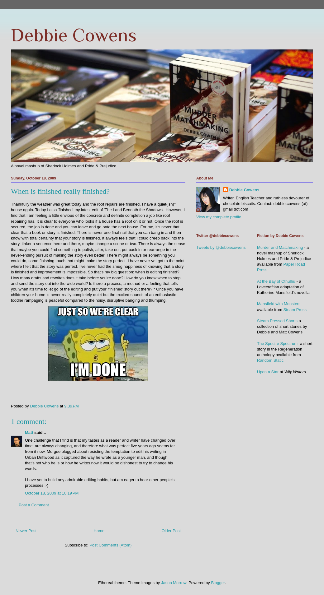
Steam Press (295, 309)
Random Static (270, 360)
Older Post (171, 530)
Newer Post (26, 530)
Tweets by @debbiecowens (220, 247)
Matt (29, 432)
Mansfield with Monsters (278, 303)
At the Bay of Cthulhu (276, 281)
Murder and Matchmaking (280, 247)
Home (99, 530)
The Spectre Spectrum (277, 343)
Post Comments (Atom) (110, 545)
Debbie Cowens (73, 35)
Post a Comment (34, 505)
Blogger (218, 582)
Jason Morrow (173, 582)
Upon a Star (268, 372)
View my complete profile (218, 217)
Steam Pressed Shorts (277, 320)
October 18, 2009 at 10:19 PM (52, 493)
